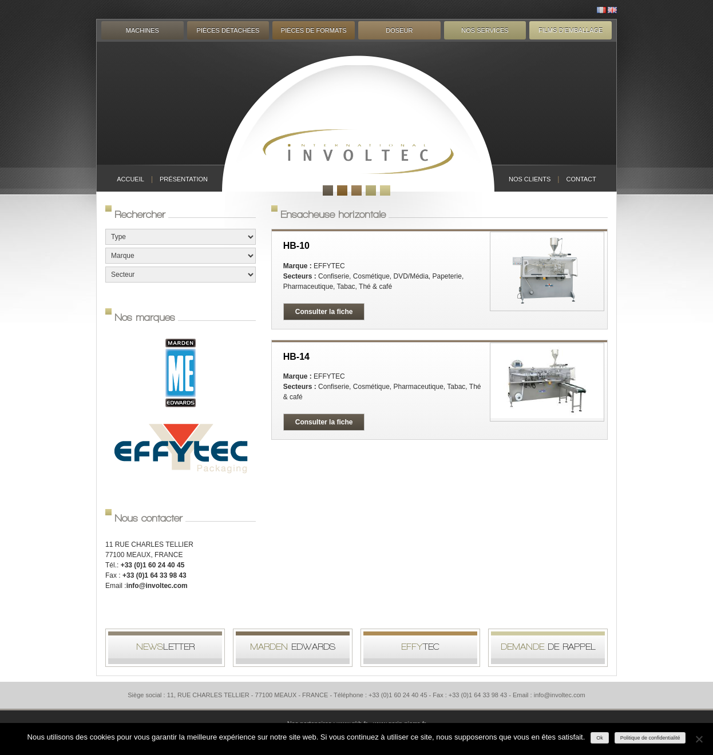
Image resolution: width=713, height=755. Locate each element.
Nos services (484, 30)
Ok (599, 738)
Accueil (130, 179)
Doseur (399, 30)
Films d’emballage (570, 30)
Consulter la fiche (324, 312)
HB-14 (296, 356)
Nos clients (529, 179)
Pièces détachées (228, 30)
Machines (142, 30)
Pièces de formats (314, 30)
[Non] (698, 739)
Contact (581, 179)
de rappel (548, 646)
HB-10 (296, 246)
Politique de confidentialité (650, 738)
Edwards (292, 646)
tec (420, 646)
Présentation (184, 179)
